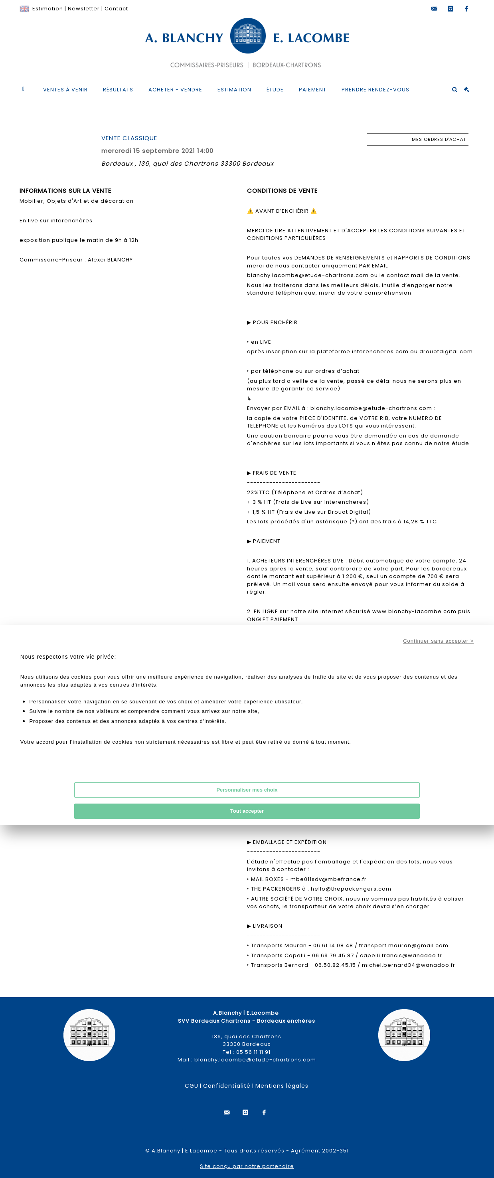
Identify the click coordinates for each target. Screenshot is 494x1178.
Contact (116, 8)
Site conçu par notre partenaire (247, 1166)
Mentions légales (281, 1086)
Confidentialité (227, 1086)
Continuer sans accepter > (438, 641)
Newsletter (84, 8)
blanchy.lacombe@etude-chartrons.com (255, 1059)
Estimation (47, 8)
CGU (191, 1086)
